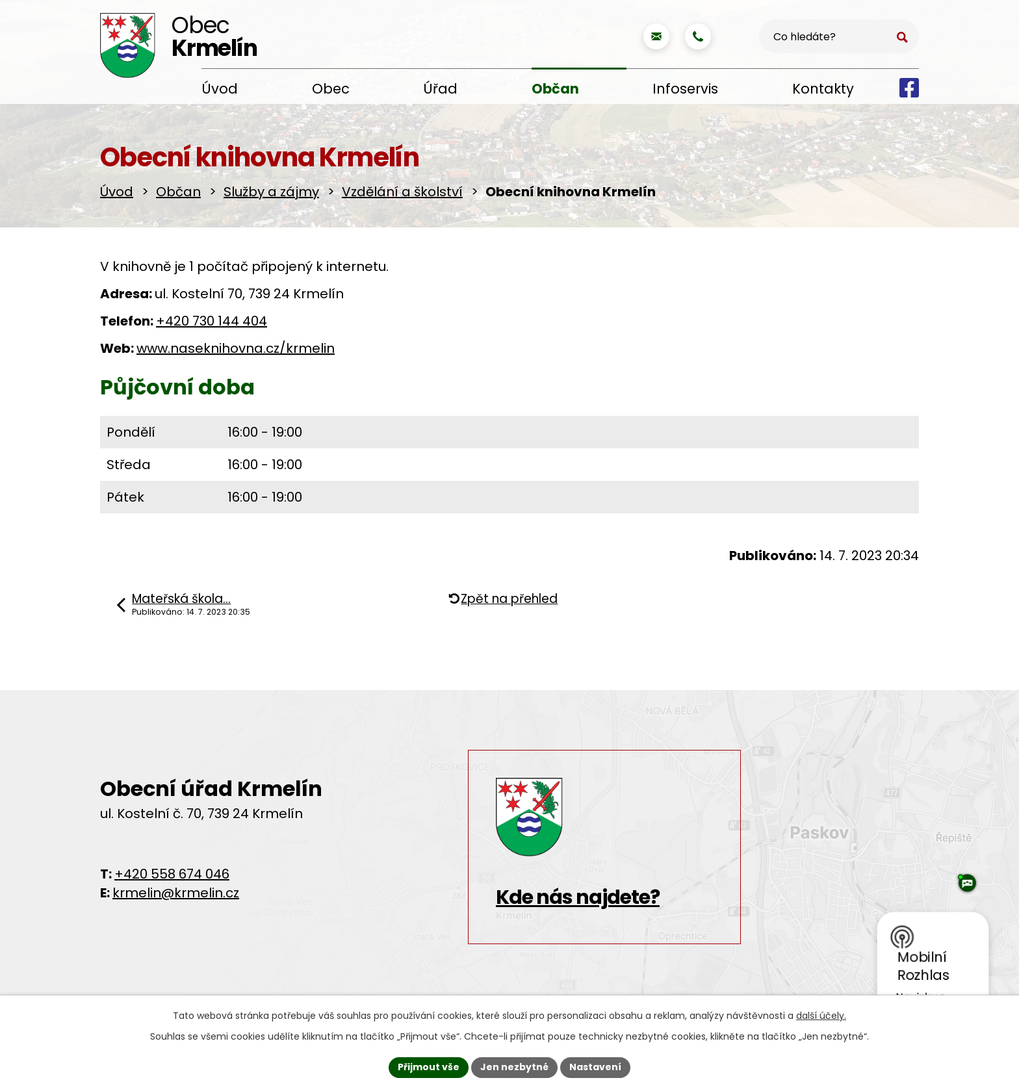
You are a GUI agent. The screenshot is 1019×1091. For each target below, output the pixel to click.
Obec (331, 88)
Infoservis (685, 88)
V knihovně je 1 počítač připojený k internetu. (244, 266)
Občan (555, 88)
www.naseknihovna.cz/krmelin (235, 348)
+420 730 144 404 (211, 321)
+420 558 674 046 (171, 874)
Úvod (219, 88)
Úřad (440, 88)
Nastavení (595, 1066)
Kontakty (823, 88)
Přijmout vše (428, 1066)
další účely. (821, 1015)
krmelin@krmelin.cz (175, 893)
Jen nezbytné (514, 1066)
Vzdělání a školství (402, 192)
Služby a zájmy (271, 192)
